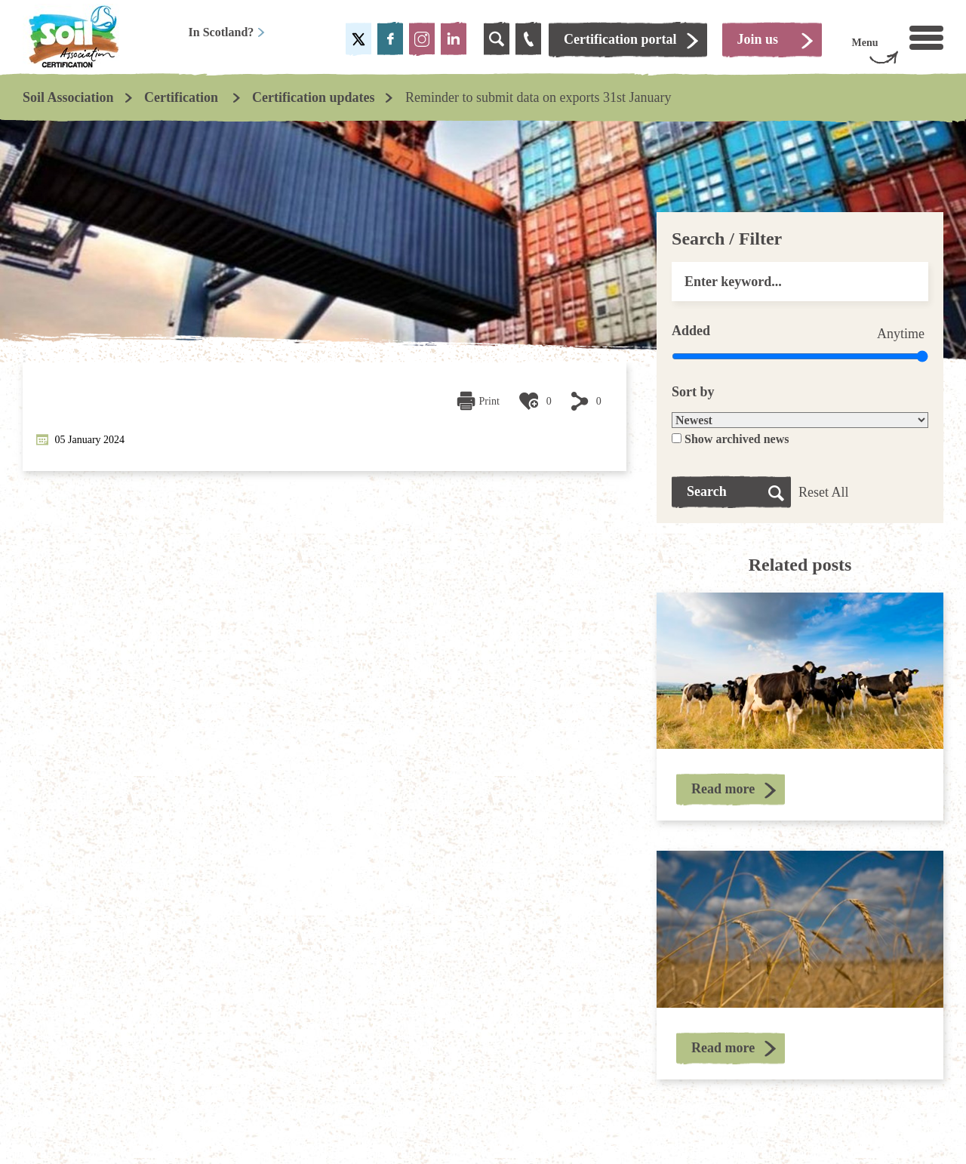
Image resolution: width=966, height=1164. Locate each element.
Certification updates (313, 97)
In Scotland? (227, 32)
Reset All (823, 492)
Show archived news (737, 439)
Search (707, 491)
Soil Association (68, 97)
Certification (182, 97)
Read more (723, 788)
